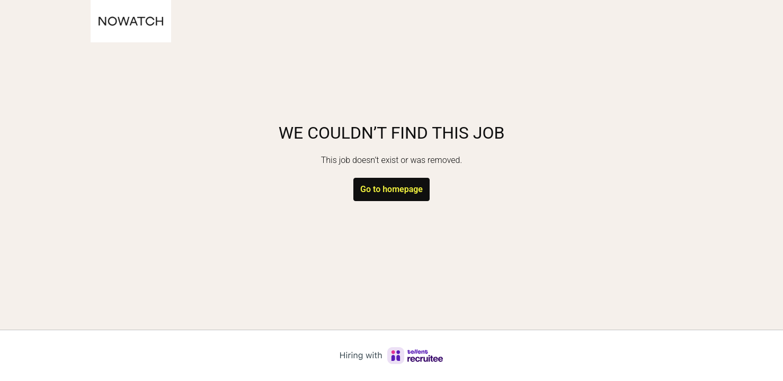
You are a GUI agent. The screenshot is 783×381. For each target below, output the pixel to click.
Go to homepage (391, 189)
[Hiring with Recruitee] (391, 355)
